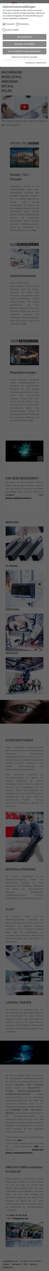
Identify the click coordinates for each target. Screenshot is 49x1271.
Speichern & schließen (24, 44)
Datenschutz (41, 63)
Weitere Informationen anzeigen (24, 57)
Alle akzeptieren (24, 37)
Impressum (30, 63)
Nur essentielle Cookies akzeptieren (24, 51)
